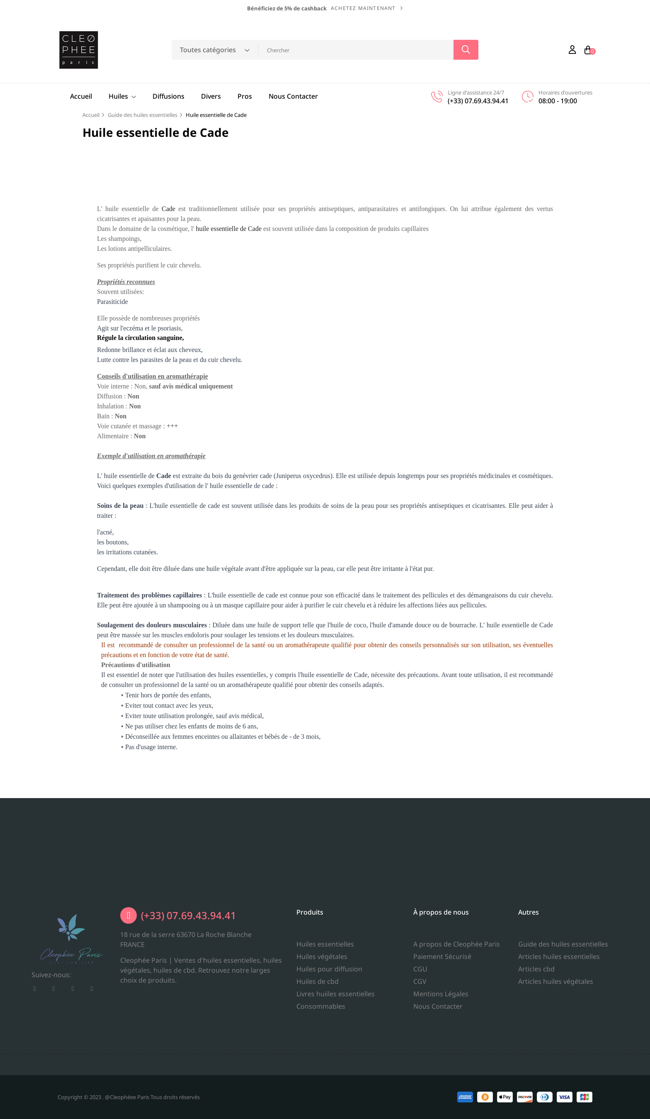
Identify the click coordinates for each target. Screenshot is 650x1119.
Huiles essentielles (325, 997)
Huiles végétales (321, 1010)
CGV (420, 1050)
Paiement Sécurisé (442, 1025)
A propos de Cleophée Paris (456, 1012)
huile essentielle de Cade (229, 228)
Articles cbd (536, 1053)
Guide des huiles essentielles (563, 1028)
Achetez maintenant (363, 8)
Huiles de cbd (317, 1035)
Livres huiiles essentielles (335, 1047)
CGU (420, 1037)
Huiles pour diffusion (329, 1022)
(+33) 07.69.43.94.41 (188, 960)
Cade (168, 208)
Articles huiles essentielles (559, 1041)
